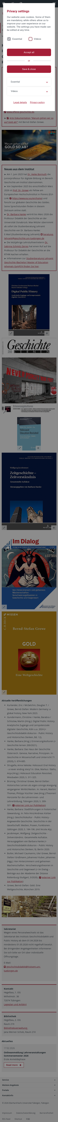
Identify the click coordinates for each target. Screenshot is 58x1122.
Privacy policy (37, 102)
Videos (37, 39)
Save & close (29, 69)
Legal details (20, 102)
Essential (17, 39)
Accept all (29, 52)
